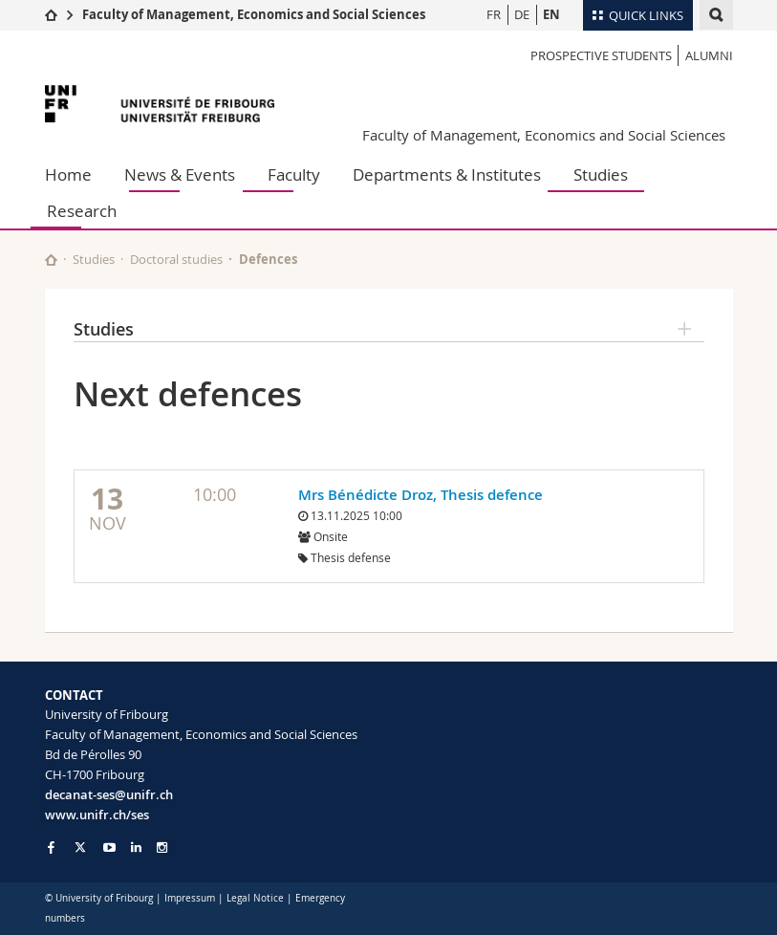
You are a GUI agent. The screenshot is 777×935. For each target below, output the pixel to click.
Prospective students (601, 55)
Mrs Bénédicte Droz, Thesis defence (420, 495)
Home (68, 174)
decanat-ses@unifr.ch (109, 794)
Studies (600, 174)
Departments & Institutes (447, 174)
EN (551, 14)
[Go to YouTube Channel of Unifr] (109, 847)
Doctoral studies (176, 259)
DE (521, 14)
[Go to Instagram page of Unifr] (162, 847)
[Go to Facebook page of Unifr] (51, 847)
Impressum (189, 898)
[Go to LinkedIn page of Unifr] (136, 847)
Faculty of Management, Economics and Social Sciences (253, 14)
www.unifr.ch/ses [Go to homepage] (97, 814)
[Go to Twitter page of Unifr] (80, 847)
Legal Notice (255, 898)
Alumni (709, 55)
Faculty (294, 174)
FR (493, 14)
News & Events (179, 174)
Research (82, 211)
